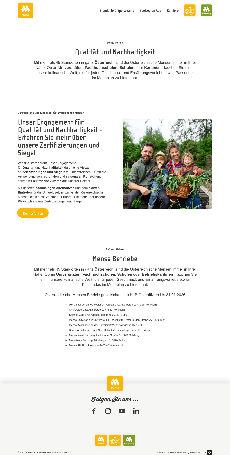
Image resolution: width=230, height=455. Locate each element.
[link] (25, 10)
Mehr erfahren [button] (33, 213)
